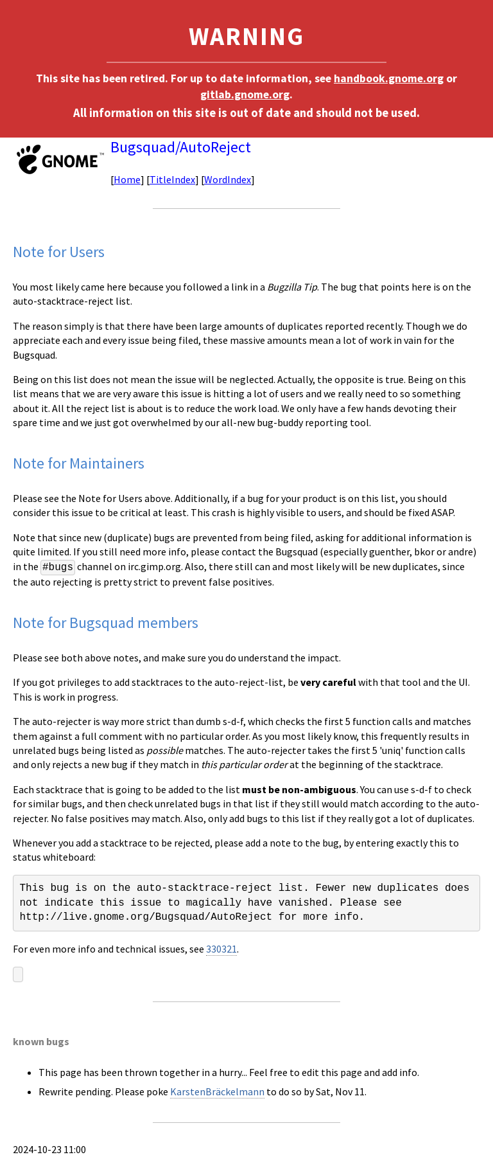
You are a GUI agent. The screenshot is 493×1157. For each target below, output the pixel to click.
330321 (221, 948)
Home (127, 179)
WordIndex (227, 179)
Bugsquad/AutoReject (180, 147)
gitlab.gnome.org (245, 94)
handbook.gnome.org (389, 78)
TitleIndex (172, 179)
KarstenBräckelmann (217, 1091)
